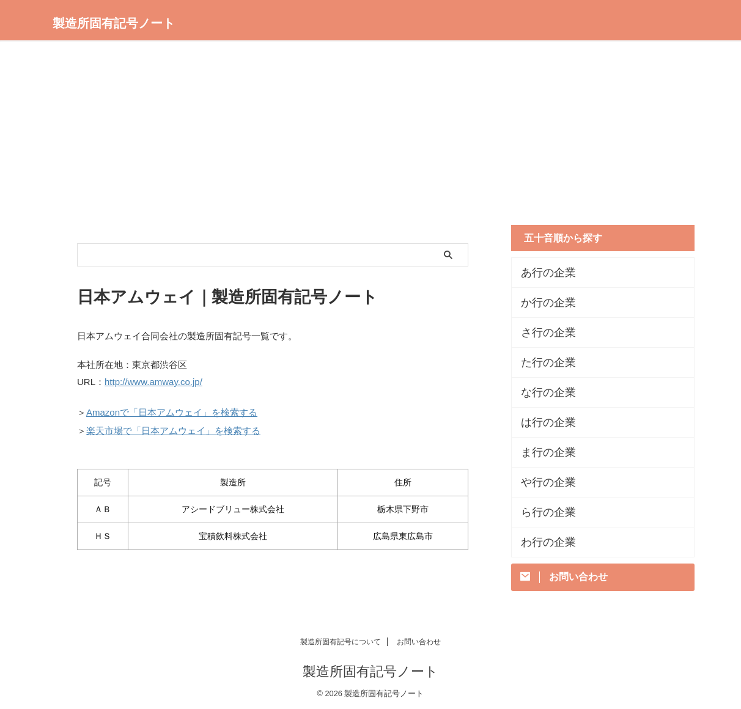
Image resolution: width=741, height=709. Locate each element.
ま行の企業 (542, 452)
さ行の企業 (542, 332)
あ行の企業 (542, 272)
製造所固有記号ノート (114, 23)
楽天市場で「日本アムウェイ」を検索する (173, 426)
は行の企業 (542, 422)
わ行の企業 (542, 542)
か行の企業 (542, 302)
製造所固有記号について (340, 640)
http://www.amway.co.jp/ (153, 381)
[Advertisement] (370, 133)
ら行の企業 (542, 512)
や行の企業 (542, 482)
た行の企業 (542, 362)
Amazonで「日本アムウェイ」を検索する (171, 410)
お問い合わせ (419, 640)
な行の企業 (542, 392)
